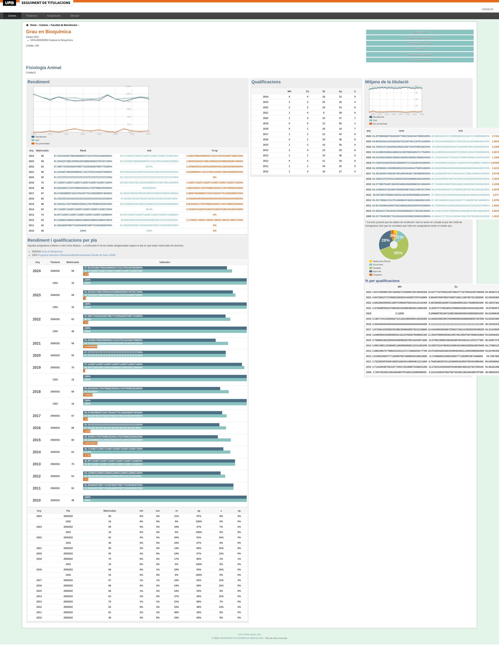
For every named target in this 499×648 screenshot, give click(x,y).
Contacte (487, 9)
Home (33, 25)
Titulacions (31, 15)
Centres (12, 15)
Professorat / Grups (420, 43)
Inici (240, 634)
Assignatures (54, 15)
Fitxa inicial (419, 31)
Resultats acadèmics (420, 54)
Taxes (419, 48)
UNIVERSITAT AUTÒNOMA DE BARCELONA (241, 638)
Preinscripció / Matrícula (420, 37)
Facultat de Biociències (64, 25)
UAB (9, 3)
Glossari (74, 15)
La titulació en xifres (419, 59)
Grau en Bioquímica (52, 251)
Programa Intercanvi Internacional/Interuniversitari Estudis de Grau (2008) (76, 255)
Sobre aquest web (252, 634)
